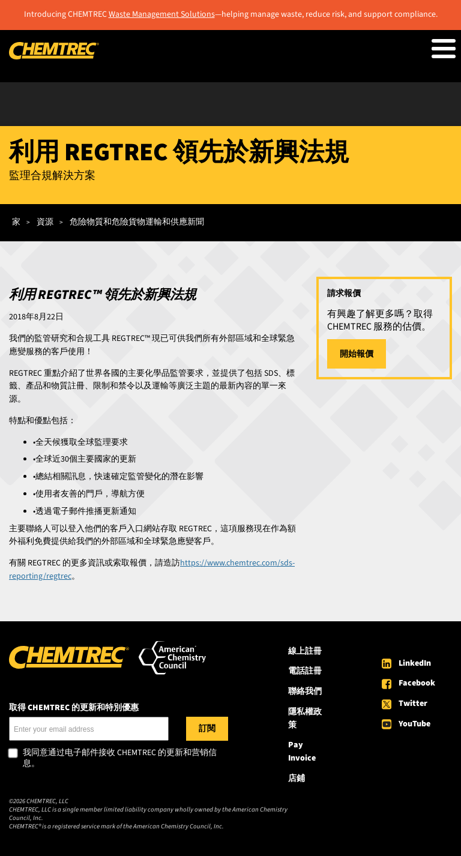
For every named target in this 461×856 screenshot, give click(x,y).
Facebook (417, 683)
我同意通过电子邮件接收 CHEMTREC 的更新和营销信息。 (120, 758)
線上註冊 (305, 651)
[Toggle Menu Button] (443, 49)
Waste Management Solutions (162, 14)
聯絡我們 (305, 692)
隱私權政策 (305, 718)
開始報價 (356, 354)
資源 (45, 222)
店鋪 (296, 779)
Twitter (413, 704)
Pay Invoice (302, 751)
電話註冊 (305, 671)
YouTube (414, 724)
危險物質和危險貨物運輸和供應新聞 (137, 222)
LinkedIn (415, 663)
